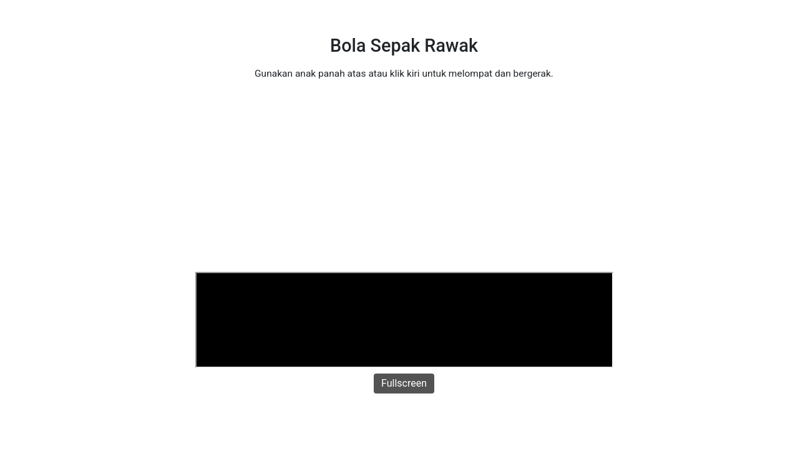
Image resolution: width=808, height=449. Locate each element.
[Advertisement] (404, 178)
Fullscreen (404, 383)
